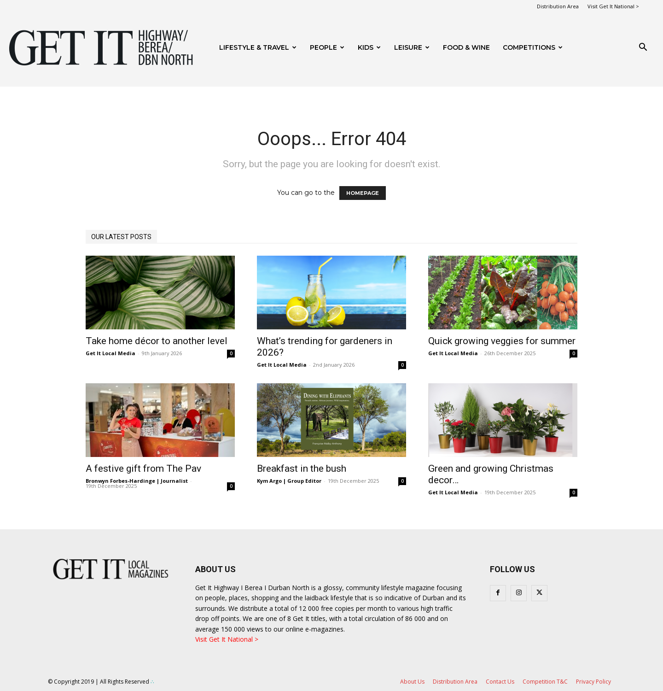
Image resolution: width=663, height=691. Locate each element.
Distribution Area (558, 6)
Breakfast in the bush (301, 468)
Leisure (412, 47)
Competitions (533, 47)
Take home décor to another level (156, 340)
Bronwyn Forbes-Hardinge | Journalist (137, 480)
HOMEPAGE (362, 193)
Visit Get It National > (613, 6)
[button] (643, 48)
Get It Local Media (110, 353)
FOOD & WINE (466, 47)
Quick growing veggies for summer (502, 340)
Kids (369, 47)
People (327, 47)
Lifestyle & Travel (258, 47)
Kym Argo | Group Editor (289, 480)
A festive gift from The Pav (143, 468)
